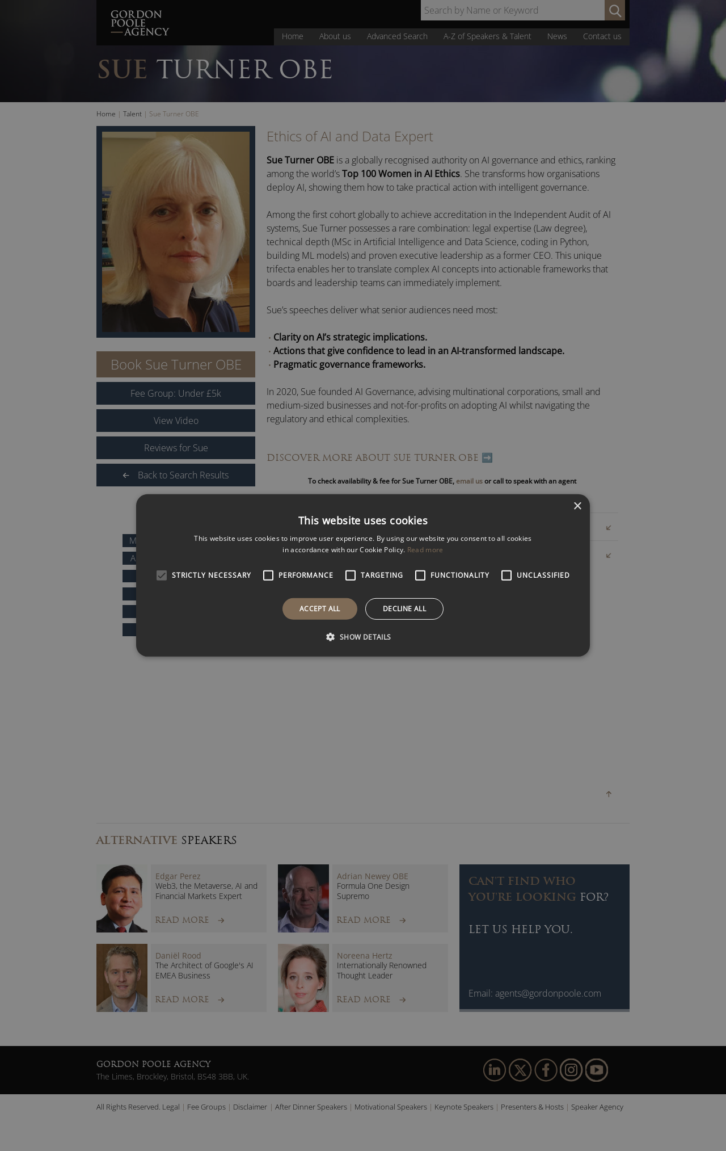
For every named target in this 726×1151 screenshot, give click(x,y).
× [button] (577, 506)
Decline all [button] (404, 609)
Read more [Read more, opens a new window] (425, 550)
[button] (363, 636)
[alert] (363, 575)
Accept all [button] (319, 609)
